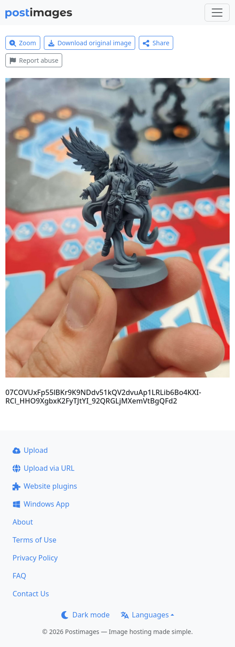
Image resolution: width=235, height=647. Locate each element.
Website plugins (45, 486)
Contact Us (31, 594)
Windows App (41, 504)
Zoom (22, 43)
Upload (30, 450)
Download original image (90, 43)
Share (156, 43)
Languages (145, 615)
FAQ (19, 576)
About (23, 522)
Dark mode (85, 615)
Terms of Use (34, 540)
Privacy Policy (35, 558)
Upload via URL (43, 468)
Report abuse (33, 60)
